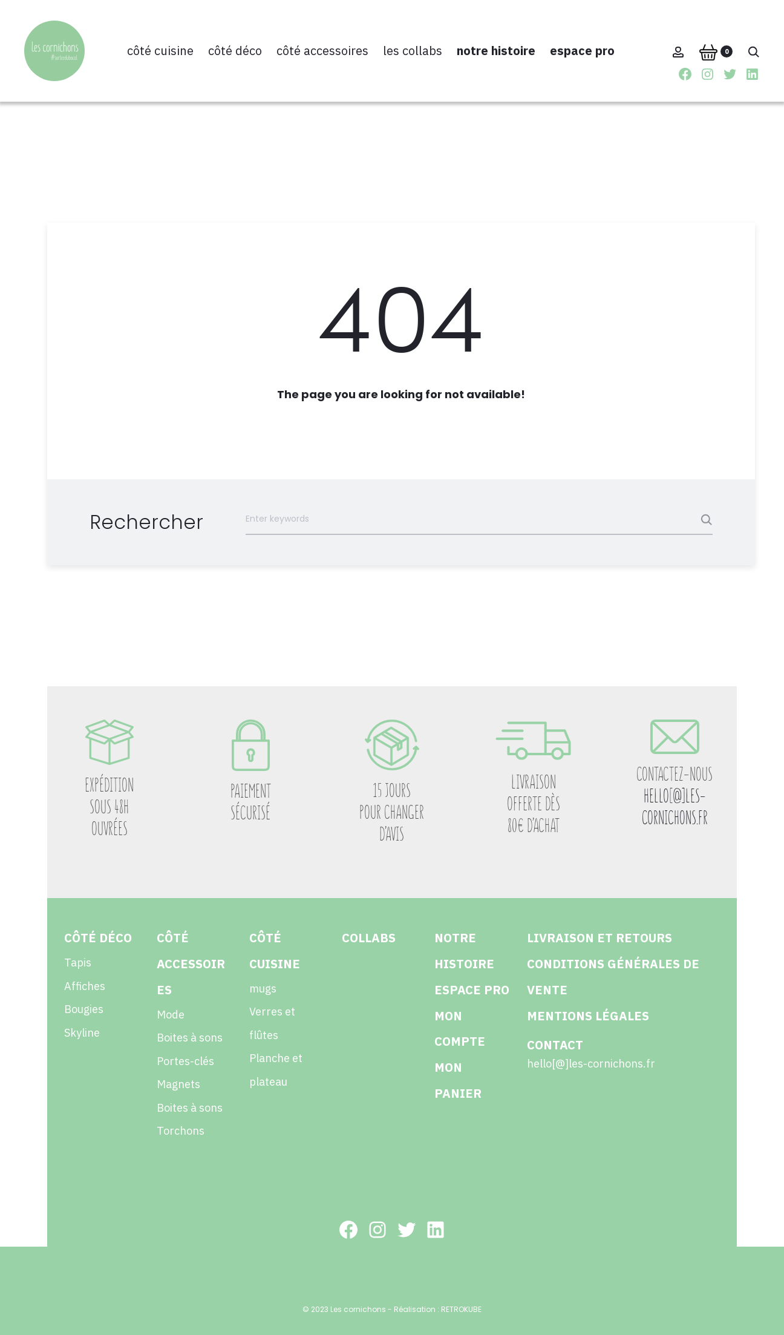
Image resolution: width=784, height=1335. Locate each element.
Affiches (84, 986)
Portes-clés (185, 1061)
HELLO (656, 796)
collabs (369, 938)
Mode (171, 1015)
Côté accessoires (322, 50)
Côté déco (235, 50)
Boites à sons (190, 1038)
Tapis (77, 962)
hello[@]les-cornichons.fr (591, 1064)
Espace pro (582, 50)
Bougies (83, 1009)
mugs (262, 989)
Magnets (178, 1084)
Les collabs (412, 50)
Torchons (180, 1131)
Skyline (82, 1033)
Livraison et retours (599, 938)
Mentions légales (588, 1016)
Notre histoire (496, 50)
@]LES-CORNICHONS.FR (675, 807)
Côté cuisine (160, 50)
